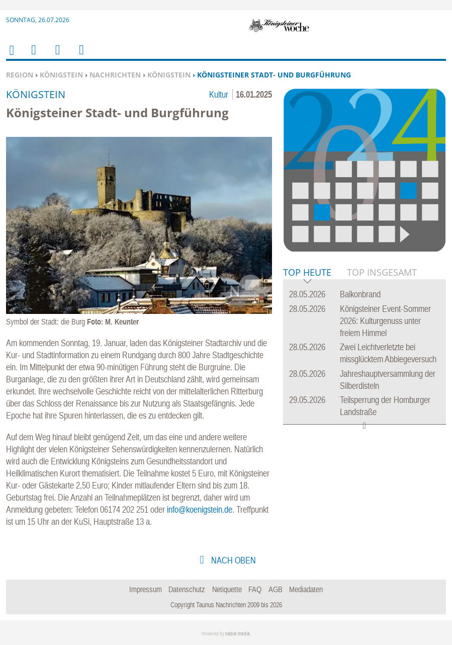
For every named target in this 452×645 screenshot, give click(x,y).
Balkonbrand (360, 294)
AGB (275, 589)
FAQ (254, 589)
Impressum (145, 589)
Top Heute (307, 273)
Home (11, 56)
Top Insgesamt (382, 272)
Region (19, 74)
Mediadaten (306, 589)
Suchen (56, 56)
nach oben (232, 560)
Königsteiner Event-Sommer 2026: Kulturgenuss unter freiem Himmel (385, 320)
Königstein (61, 74)
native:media (237, 633)
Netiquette (227, 589)
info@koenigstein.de (199, 509)
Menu (33, 56)
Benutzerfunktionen (80, 56)
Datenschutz (186, 589)
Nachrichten (115, 74)
